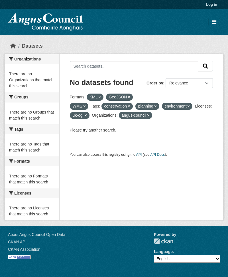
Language (163, 251)
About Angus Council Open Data (37, 234)
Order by (154, 83)
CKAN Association (24, 249)
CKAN (163, 241)
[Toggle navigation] (214, 22)
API (139, 155)
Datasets (32, 46)
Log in (211, 4)
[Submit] (205, 66)
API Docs (157, 155)
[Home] (13, 46)
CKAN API (17, 242)
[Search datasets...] (134, 66)
